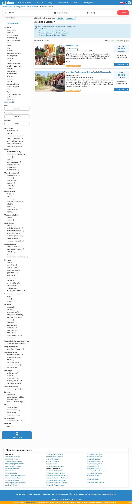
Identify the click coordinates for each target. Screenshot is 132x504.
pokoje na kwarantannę (14, 402)
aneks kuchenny (12, 175)
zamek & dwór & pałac (12, 94)
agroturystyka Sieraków (12, 456)
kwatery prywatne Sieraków (14, 478)
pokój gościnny (10, 71)
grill (8, 196)
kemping (8, 51)
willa (7, 89)
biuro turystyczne (11, 35)
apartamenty (11, 131)
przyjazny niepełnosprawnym (16, 343)
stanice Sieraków (51, 464)
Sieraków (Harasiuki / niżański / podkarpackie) (54, 31)
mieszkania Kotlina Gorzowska (56, 480)
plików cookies (30, 502)
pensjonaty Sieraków (11, 485)
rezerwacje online (11, 23)
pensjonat (8, 69)
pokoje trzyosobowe (13, 144)
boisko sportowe (12, 270)
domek (7, 43)
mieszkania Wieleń (93, 475)
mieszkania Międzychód (95, 461)
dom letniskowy (10, 38)
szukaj (123, 13)
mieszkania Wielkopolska (54, 471)
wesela (9, 360)
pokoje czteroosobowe (14, 136)
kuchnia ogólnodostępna (14, 201)
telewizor (9, 186)
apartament (9, 33)
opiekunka (10, 322)
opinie (128, 41)
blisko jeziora (11, 373)
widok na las (11, 412)
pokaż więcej (9, 102)
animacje (9, 307)
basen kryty (10, 265)
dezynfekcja (10, 394)
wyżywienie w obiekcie (14, 241)
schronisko (9, 79)
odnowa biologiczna (12, 63)
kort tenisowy (11, 278)
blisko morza (11, 378)
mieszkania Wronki (93, 466)
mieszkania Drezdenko (94, 473)
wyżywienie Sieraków (12, 468)
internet (9, 157)
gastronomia (9, 97)
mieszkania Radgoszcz (94, 464)
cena (6, 105)
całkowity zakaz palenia (14, 154)
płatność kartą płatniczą (14, 421)
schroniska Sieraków (52, 461)
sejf (8, 254)
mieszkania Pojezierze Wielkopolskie (58, 478)
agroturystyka (10, 30)
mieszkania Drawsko (93, 468)
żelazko (9, 188)
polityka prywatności (63, 494)
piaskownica (11, 325)
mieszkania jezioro (93, 479)
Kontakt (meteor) (33, 494)
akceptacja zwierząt (13, 152)
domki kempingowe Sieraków (14, 464)
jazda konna (10, 275)
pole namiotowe (10, 74)
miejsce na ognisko (13, 209)
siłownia (9, 301)
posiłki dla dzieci (12, 238)
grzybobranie (11, 273)
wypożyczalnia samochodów (16, 257)
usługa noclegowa (11, 87)
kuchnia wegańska (12, 233)
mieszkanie (9, 58)
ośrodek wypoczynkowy (13, 66)
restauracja (9, 99)
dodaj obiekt (96, 494)
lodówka (9, 207)
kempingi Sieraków (11, 473)
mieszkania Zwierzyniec (95, 457)
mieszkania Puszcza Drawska (55, 485)
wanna (9, 220)
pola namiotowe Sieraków (54, 457)
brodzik (9, 310)
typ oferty (7, 27)
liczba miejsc (8, 113)
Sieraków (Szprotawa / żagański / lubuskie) (53, 35)
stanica (8, 81)
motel (7, 61)
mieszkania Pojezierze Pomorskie (57, 475)
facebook (20, 494)
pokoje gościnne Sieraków (54, 454)
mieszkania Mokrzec (93, 459)
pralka (8, 217)
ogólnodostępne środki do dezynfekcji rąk (14, 398)
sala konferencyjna (13, 357)
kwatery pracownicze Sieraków (15, 475)
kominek (9, 199)
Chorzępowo (70, 51)
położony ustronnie (13, 381)
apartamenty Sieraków (12, 459)
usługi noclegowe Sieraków (55, 466)
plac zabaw (10, 328)
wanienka (10, 338)
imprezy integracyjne (13, 355)
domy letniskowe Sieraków (13, 461)
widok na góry (11, 407)
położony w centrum (13, 383)
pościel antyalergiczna (14, 349)
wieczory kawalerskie (13, 362)
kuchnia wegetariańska (14, 236)
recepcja (9, 252)
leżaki (8, 204)
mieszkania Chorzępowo (95, 454)
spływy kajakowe (12, 283)
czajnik (9, 194)
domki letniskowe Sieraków (14, 466)
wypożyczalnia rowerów (14, 291)
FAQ (52, 494)
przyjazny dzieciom (13, 335)
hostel (7, 45)
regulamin (46, 494)
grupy (8, 426)
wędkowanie (11, 288)
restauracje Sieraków (53, 459)
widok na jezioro (12, 410)
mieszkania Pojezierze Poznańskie (57, 482)
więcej (68, 61)
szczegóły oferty (122, 64)
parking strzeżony (12, 162)
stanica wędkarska (11, 84)
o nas (76, 494)
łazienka (9, 183)
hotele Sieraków (10, 471)
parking (9, 159)
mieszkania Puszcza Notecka (55, 473)
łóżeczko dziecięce (13, 317)
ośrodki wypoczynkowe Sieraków (15, 482)
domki (9, 133)
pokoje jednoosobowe (14, 141)
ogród (8, 212)
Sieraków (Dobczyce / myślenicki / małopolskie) (54, 33)
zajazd (7, 92)
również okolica (8, 18)
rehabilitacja (10, 167)
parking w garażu (12, 165)
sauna (8, 299)
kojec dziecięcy (11, 312)
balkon (9, 178)
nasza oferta (84, 494)
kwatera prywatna (11, 56)
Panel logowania (109, 494)
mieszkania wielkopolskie (95, 482)
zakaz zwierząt (11, 170)
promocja (7, 120)
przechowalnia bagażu (14, 249)
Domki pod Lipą (72, 46)
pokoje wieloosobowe (13, 146)
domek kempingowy (12, 40)
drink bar (9, 225)
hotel (7, 48)
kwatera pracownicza (12, 53)
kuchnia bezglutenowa (14, 231)
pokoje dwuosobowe (13, 138)
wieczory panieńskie (13, 365)
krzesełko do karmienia (14, 315)
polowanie (10, 280)
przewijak (10, 333)
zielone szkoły (11, 367)
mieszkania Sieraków (12, 480)
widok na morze (12, 415)
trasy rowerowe (11, 286)
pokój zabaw (11, 330)
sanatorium (9, 76)
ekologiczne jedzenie (13, 228)
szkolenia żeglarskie (13, 389)
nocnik (9, 320)
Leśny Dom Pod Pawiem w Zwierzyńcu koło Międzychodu (88, 72)
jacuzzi (9, 296)
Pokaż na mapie (17, 435)
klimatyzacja (11, 180)
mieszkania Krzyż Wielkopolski (97, 471)
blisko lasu (10, 376)
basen (8, 262)
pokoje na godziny (12, 247)
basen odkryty (11, 268)
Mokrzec (68, 77)
